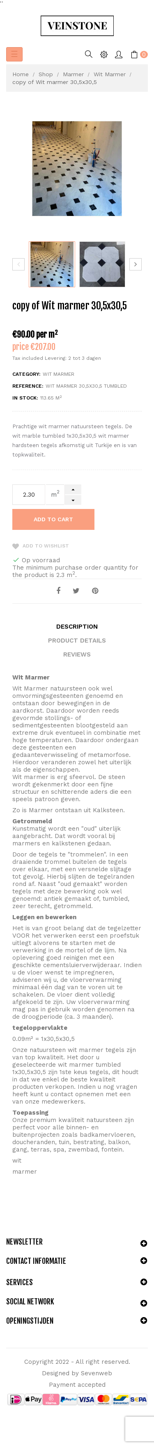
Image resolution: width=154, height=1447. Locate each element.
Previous (18, 264)
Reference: (27, 386)
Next (135, 264)
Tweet (76, 591)
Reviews (77, 654)
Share (58, 591)
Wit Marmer (58, 374)
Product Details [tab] (77, 640)
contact (62, 1094)
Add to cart (53, 519)
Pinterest (95, 591)
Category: (26, 374)
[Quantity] (28, 494)
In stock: (25, 398)
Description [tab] (77, 626)
